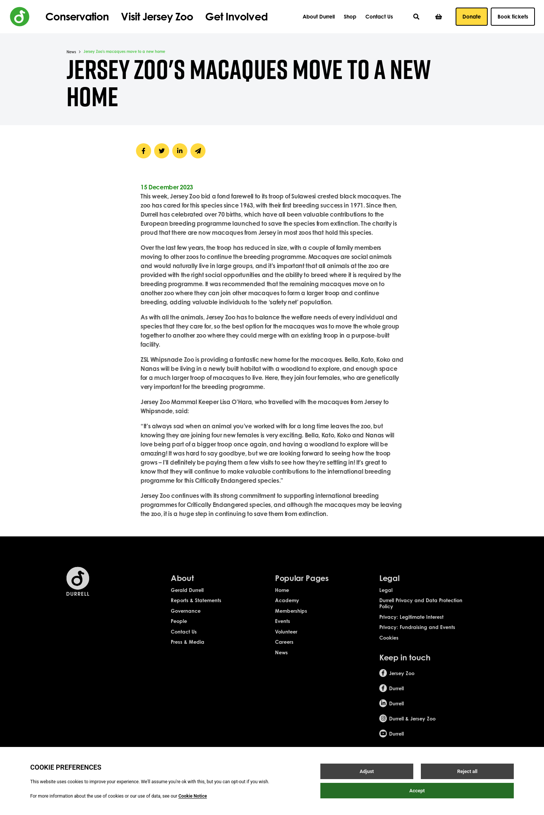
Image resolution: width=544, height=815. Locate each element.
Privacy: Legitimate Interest (411, 623)
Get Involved (236, 16)
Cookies (389, 643)
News (71, 52)
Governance (186, 617)
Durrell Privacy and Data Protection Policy (420, 609)
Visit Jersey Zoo (157, 16)
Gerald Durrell (187, 596)
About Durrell (319, 17)
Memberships (291, 617)
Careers (284, 648)
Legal (386, 596)
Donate (471, 16)
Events (282, 627)
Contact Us (379, 17)
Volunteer (286, 637)
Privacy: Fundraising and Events (417, 633)
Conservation (77, 16)
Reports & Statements (196, 606)
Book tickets (513, 16)
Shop (350, 17)
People (179, 627)
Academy (287, 606)
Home (282, 596)
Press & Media (187, 648)
